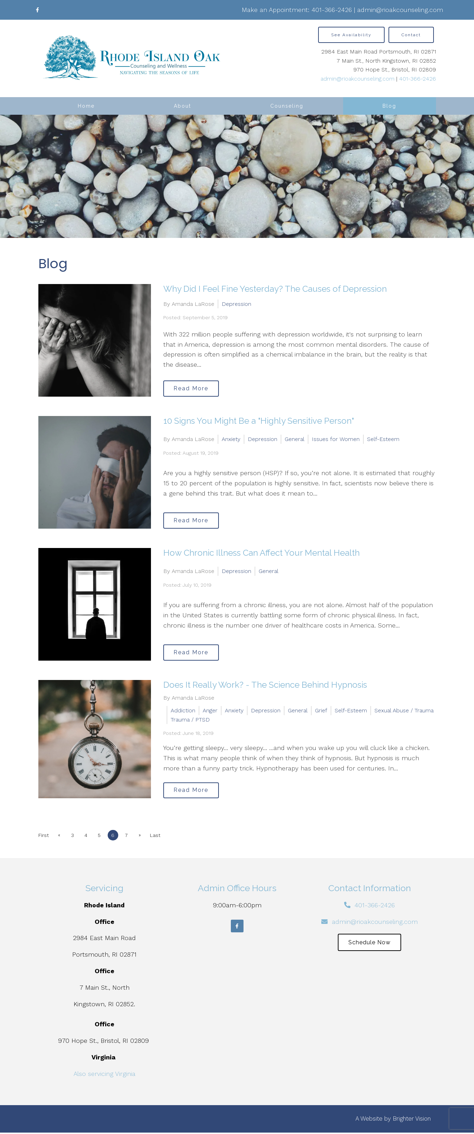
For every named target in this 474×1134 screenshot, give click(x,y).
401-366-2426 (331, 9)
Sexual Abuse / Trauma (404, 710)
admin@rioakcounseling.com (400, 9)
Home (86, 106)
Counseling (286, 106)
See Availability (351, 34)
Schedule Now (369, 944)
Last (164, 836)
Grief (321, 710)
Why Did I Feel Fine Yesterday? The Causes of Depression (275, 289)
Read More (193, 387)
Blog (389, 106)
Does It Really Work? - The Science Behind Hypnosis (265, 685)
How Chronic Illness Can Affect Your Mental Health (261, 553)
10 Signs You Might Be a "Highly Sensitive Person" (258, 421)
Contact (411, 34)
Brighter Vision (412, 1120)
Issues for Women (336, 438)
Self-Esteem (383, 438)
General (294, 438)
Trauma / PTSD (190, 719)
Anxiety (231, 438)
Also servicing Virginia (104, 1075)
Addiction (183, 710)
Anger (210, 710)
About (182, 106)
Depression (236, 303)
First (43, 836)
